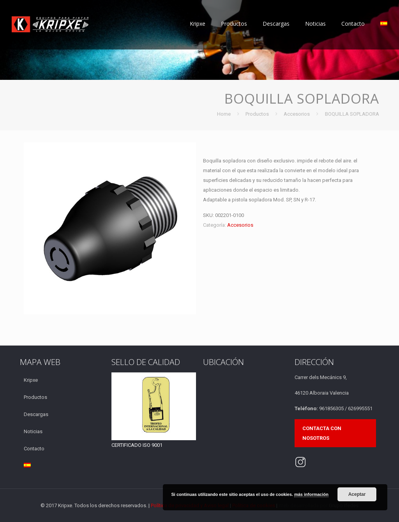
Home (224, 114)
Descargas (36, 414)
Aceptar (357, 494)
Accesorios (297, 114)
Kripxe (31, 380)
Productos (257, 114)
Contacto (34, 448)
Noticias (33, 431)
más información (311, 494)
